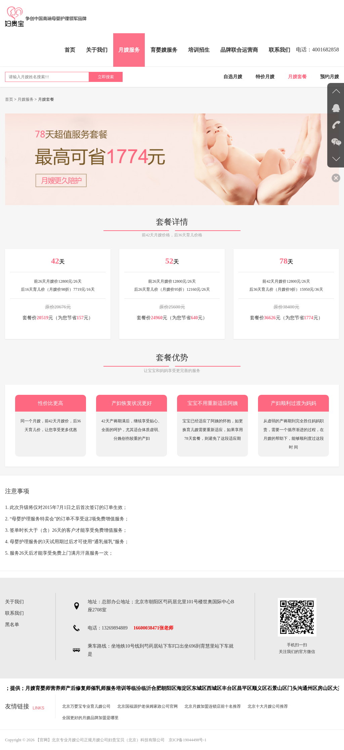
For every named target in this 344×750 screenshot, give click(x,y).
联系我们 (279, 50)
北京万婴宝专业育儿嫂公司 (86, 706)
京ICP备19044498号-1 (188, 740)
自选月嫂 (232, 76)
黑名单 (12, 624)
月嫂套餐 (297, 76)
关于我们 (97, 50)
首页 (69, 50)
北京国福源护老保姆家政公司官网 (147, 706)
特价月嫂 (265, 76)
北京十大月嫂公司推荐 (268, 706)
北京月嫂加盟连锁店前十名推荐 (212, 706)
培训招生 (199, 50)
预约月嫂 (329, 76)
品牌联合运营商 (239, 50)
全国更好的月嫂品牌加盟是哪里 (90, 717)
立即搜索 (106, 77)
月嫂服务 (129, 50)
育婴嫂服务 (163, 50)
